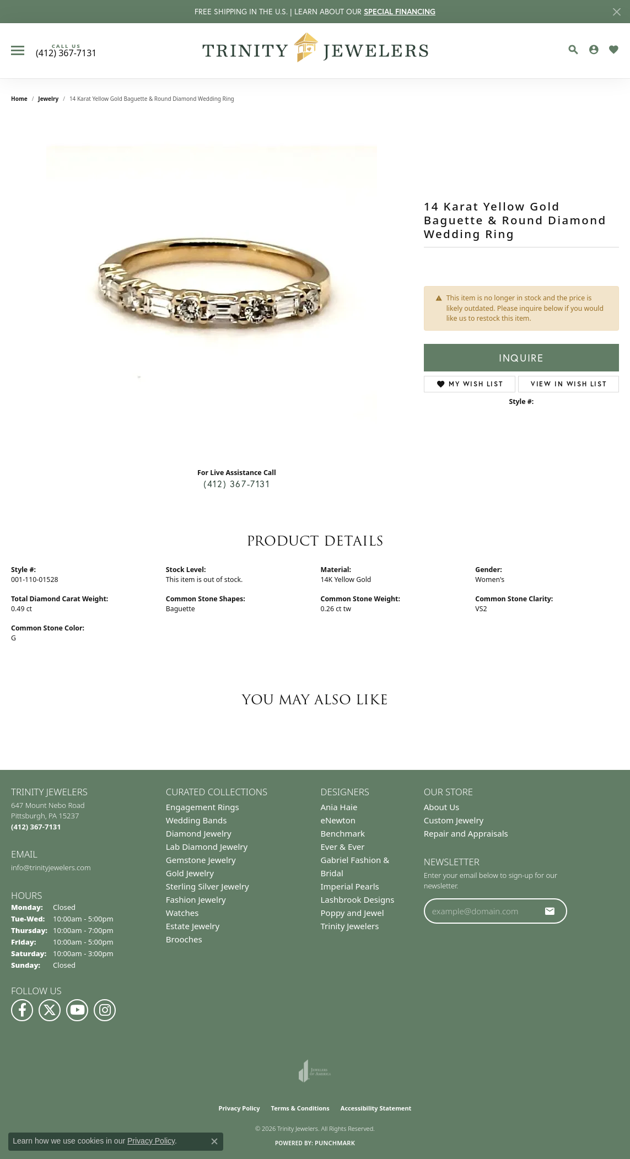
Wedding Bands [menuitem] (196, 820)
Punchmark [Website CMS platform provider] (335, 1143)
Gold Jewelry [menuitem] (190, 872)
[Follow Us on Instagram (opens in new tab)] (105, 1010)
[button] (573, 50)
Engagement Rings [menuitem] (202, 806)
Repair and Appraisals (466, 833)
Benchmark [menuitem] (343, 833)
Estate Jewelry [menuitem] (192, 925)
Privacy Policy (239, 1108)
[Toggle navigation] (18, 50)
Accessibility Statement (376, 1108)
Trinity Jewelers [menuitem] (350, 925)
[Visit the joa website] (315, 1071)
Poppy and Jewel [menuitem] (352, 912)
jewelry (48, 99)
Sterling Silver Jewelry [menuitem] (207, 886)
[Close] (616, 12)
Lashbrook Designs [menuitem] (358, 899)
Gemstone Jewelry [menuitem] (201, 859)
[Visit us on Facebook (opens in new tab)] (22, 1010)
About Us (442, 806)
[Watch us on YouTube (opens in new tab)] (77, 1010)
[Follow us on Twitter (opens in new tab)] (50, 1010)
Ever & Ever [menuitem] (343, 846)
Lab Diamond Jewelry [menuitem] (206, 846)
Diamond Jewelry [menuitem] (198, 833)
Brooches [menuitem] (184, 939)
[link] (66, 51)
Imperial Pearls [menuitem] (350, 886)
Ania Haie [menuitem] (339, 806)
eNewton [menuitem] (338, 820)
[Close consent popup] (214, 1141)
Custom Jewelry (454, 820)
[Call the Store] (36, 827)
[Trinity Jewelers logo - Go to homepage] (315, 50)
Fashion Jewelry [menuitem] (196, 899)
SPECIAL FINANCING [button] (399, 12)
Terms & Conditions (300, 1108)
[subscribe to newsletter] (550, 911)
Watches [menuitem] (182, 912)
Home (19, 99)
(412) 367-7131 (236, 483)
